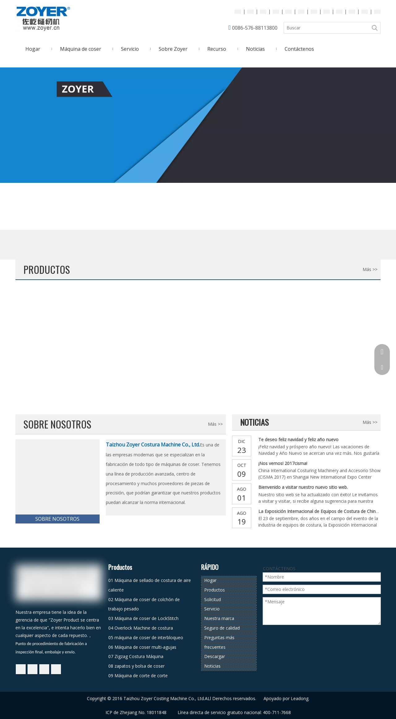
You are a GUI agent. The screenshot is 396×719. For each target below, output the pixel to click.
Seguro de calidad (222, 628)
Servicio (212, 609)
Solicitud (212, 599)
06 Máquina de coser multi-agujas (142, 647)
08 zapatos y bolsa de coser (136, 666)
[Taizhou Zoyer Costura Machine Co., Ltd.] (57, 481)
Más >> (370, 269)
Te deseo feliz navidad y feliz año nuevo (298, 439)
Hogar (210, 580)
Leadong (299, 698)
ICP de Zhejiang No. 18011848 (135, 712)
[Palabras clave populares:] (374, 27)
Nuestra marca (219, 618)
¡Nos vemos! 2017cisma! (282, 463)
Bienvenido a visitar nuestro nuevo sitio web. (303, 487)
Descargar (214, 656)
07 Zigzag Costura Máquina (135, 656)
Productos (214, 590)
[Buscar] (326, 27)
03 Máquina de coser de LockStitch (143, 618)
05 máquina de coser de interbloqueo (145, 637)
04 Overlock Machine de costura (140, 628)
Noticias (212, 666)
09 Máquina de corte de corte (138, 675)
